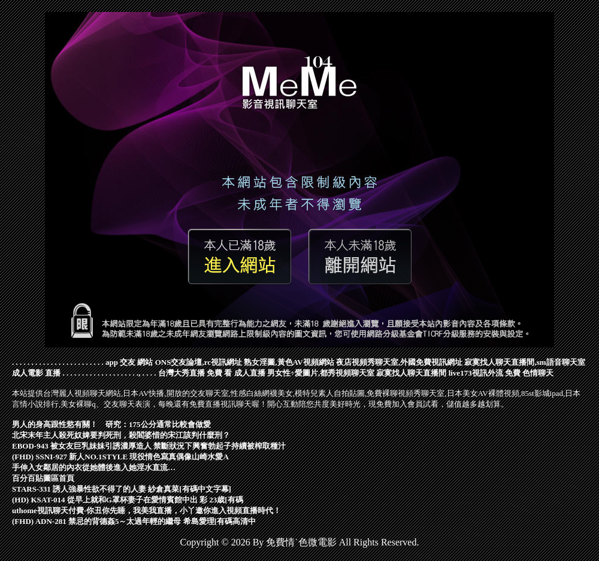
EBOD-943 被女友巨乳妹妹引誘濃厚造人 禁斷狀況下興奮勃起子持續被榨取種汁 (149, 445)
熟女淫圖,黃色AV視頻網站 (289, 362)
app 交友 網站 (129, 362)
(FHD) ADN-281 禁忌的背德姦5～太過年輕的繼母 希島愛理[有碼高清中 (134, 521)
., (139, 372)
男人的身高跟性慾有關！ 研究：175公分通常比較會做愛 (111, 424)
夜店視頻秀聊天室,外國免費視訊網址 (399, 362)
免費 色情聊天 (529, 372)
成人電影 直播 (36, 372)
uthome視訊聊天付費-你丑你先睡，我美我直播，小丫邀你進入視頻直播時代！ (146, 510)
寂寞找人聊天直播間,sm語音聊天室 (524, 362)
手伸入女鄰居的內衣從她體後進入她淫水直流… (94, 467)
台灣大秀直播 (181, 372)
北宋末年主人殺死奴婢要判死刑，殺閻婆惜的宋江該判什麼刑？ (121, 435)
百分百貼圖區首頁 (43, 478)
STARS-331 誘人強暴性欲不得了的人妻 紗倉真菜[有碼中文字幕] (121, 488)
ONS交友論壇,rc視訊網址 (198, 362)
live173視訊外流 (476, 372)
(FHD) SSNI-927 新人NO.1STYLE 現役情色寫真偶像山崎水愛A (120, 456)
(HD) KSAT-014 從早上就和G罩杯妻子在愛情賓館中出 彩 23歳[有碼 (127, 499)
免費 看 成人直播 (236, 372)
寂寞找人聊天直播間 (411, 372)
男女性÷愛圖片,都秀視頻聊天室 (320, 372)
